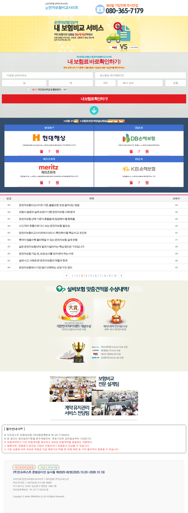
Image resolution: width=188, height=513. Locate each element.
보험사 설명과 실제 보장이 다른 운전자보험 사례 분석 (47, 212)
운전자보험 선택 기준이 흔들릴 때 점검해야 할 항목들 (47, 219)
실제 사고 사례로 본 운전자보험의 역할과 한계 (43, 260)
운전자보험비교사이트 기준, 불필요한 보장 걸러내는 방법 (49, 205)
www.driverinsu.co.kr (35, 496)
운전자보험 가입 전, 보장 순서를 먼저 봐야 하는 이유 (46, 253)
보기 (65, 89)
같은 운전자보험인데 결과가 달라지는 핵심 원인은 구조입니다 (51, 246)
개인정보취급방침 (24, 467)
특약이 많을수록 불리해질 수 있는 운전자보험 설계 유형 (48, 240)
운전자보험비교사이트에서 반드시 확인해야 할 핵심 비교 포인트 (53, 232)
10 (115, 275)
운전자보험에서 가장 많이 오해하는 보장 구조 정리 (45, 267)
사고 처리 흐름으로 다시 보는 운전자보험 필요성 (44, 225)
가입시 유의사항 (48, 467)
